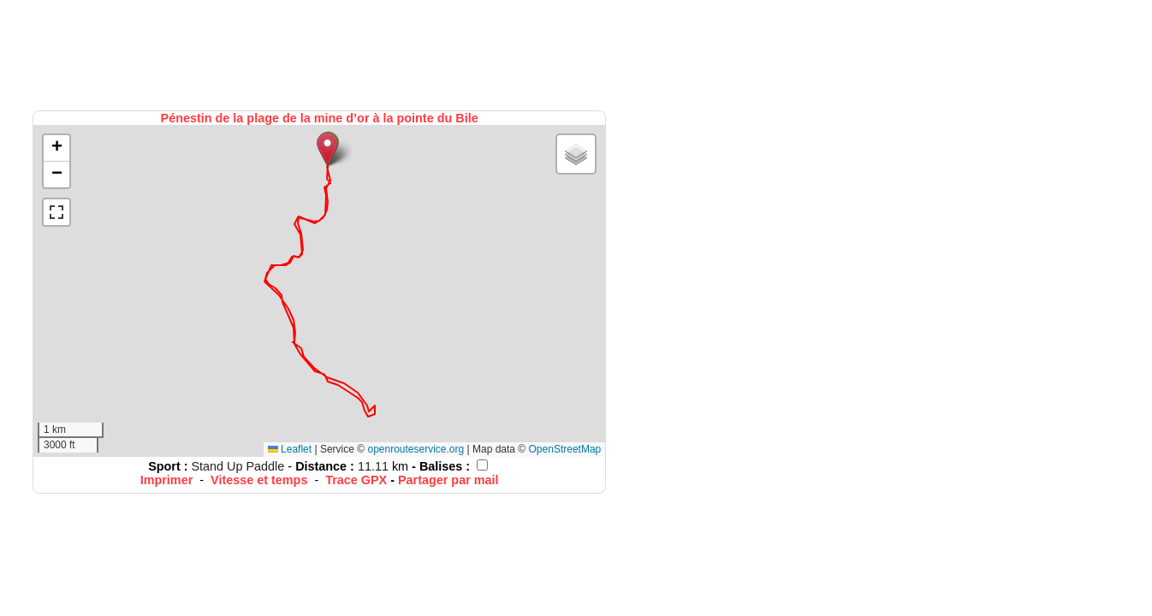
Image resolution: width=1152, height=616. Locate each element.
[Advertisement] (321, 53)
